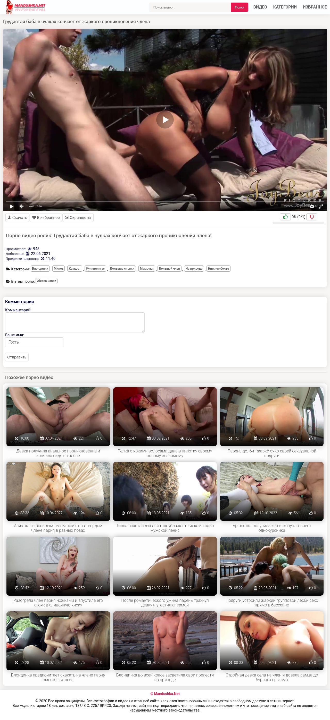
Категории (285, 7)
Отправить (16, 357)
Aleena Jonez (46, 281)
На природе (194, 268)
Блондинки (40, 268)
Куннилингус (95, 268)
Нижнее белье (218, 268)
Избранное (315, 7)
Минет (58, 268)
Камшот (75, 268)
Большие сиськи (122, 268)
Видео (260, 7)
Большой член (169, 268)
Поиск (239, 7)
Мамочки (147, 268)
